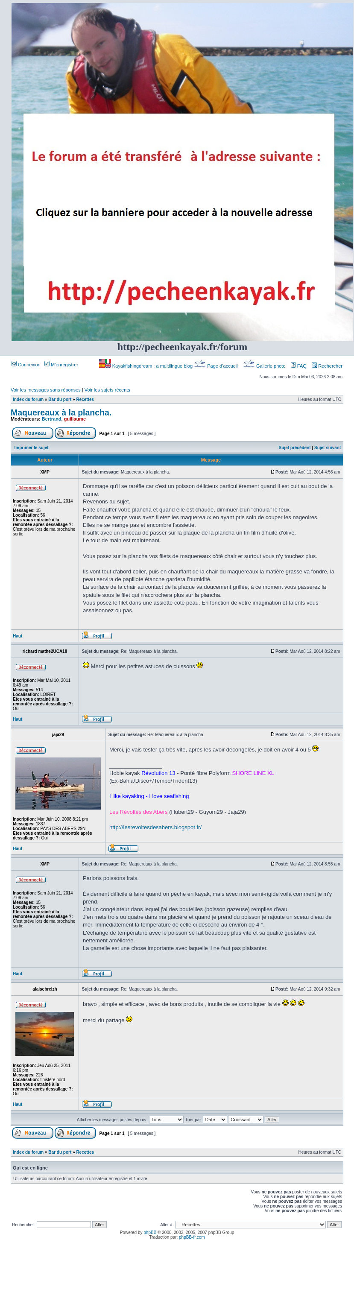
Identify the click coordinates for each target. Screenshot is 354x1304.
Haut (17, 636)
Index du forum (28, 399)
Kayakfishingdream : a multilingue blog (146, 365)
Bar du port (59, 399)
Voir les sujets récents (107, 389)
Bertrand (51, 418)
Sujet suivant (327, 447)
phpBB (149, 1232)
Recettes (85, 399)
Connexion (26, 364)
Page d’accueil (216, 365)
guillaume (75, 418)
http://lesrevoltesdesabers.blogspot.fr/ (155, 827)
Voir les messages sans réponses (46, 389)
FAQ (299, 365)
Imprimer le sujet (32, 447)
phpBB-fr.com (192, 1237)
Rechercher (327, 365)
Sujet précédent (295, 447)
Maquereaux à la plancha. (61, 412)
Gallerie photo (265, 365)
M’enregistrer (61, 364)
